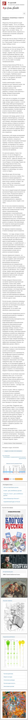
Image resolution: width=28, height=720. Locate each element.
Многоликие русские (9, 686)
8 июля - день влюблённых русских (12, 490)
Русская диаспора (8, 673)
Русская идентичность (9, 683)
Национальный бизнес (9, 636)
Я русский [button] (6, 479)
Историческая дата (8, 571)
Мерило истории (8, 677)
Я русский (12, 3)
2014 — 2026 (12, 479)
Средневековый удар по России (11, 501)
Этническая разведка (9, 680)
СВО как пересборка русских (10, 487)
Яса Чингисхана (6, 455)
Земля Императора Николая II (11, 498)
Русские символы (7, 600)
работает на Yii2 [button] (18, 479)
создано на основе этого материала (13, 451)
